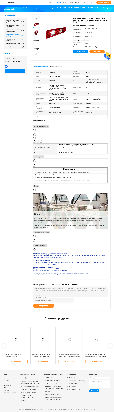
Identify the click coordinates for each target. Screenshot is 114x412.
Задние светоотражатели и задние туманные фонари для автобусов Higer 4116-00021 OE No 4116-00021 (54, 397)
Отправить (43, 306)
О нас (5, 383)
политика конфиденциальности (10, 391)
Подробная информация (40, 66)
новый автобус (15, 47)
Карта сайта (7, 385)
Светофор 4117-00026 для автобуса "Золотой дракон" (29, 391)
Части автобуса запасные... (15, 39)
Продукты (6, 380)
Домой (6, 378)
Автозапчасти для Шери (15, 44)
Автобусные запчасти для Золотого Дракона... (15, 21)
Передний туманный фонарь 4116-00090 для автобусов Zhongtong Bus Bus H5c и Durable (42, 356)
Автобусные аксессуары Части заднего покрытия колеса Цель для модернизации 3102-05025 (30, 384)
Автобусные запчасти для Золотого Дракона (27, 376)
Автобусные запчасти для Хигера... (15, 25)
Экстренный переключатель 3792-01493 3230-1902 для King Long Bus (54, 388)
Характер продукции (56, 66)
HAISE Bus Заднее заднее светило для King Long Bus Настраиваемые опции (52, 380)
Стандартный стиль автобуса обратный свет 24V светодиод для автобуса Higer (95, 356)
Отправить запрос (103, 2)
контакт (15, 71)
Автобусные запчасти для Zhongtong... (15, 30)
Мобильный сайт (9, 388)
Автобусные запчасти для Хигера (53, 374)
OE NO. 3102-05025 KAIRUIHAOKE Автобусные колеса (29, 398)
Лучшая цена (80, 51)
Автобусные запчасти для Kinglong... (15, 35)
